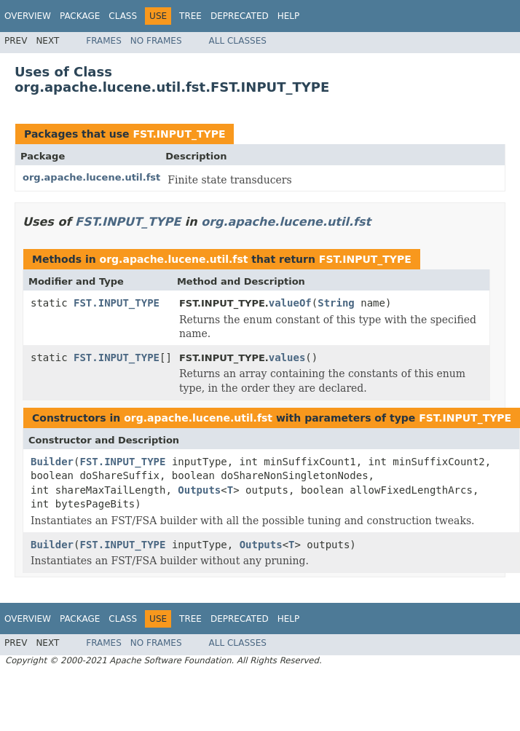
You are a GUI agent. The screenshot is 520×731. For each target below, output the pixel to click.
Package (80, 16)
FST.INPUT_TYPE (179, 134)
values (287, 357)
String (336, 303)
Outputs (199, 490)
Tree (190, 16)
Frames (104, 41)
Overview (27, 16)
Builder (52, 461)
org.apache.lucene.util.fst (91, 177)
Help (288, 16)
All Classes (238, 41)
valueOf (290, 303)
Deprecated (239, 16)
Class (123, 16)
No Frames (156, 41)
